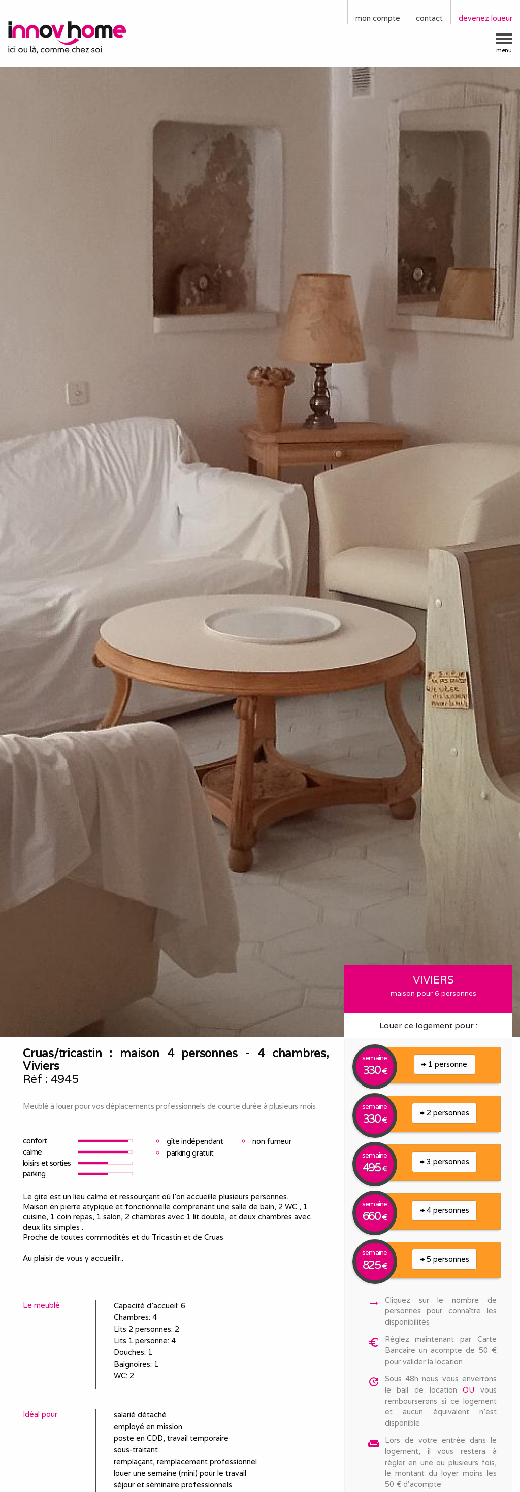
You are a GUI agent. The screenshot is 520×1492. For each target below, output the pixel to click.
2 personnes (444, 1112)
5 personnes (444, 1259)
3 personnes (444, 1161)
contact (429, 18)
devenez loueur (485, 18)
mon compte (377, 18)
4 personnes (444, 1210)
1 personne (444, 1064)
